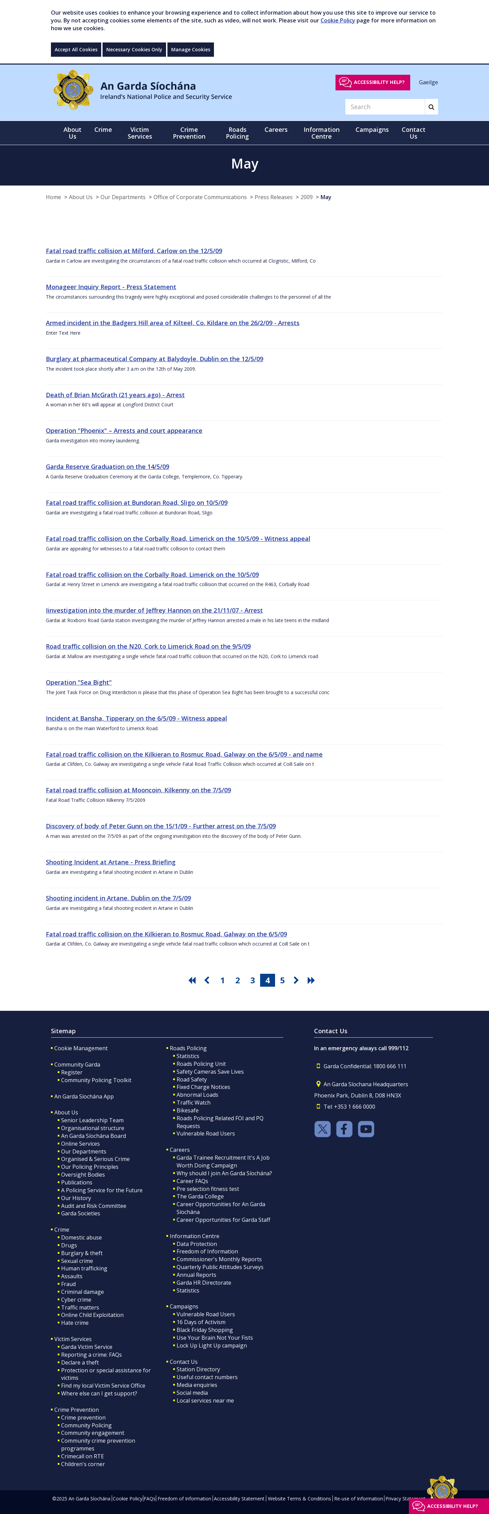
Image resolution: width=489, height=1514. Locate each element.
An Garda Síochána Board (93, 1136)
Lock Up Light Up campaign (212, 1345)
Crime (61, 1229)
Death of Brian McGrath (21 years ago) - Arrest (115, 395)
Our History (76, 1198)
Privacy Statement (405, 1498)
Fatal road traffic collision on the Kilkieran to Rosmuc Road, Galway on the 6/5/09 (166, 934)
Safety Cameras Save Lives (210, 1071)
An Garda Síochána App (84, 1096)
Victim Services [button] (140, 132)
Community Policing (86, 1425)
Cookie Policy (338, 20)
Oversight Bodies (83, 1174)
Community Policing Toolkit (96, 1080)
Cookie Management (81, 1048)
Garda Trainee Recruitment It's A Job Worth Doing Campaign (223, 1161)
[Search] (385, 107)
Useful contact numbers (207, 1377)
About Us (81, 197)
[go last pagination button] (312, 980)
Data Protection (197, 1244)
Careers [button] (276, 129)
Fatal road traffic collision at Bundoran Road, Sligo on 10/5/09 (137, 502)
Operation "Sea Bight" (79, 682)
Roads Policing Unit (201, 1064)
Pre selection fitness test (208, 1189)
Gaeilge (428, 82)
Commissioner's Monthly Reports (219, 1259)
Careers (180, 1150)
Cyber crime (76, 1299)
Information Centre (194, 1236)
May (326, 197)
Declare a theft (80, 1362)
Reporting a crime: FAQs (91, 1354)
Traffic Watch (194, 1102)
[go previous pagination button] (207, 980)
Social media (192, 1392)
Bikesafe (188, 1110)
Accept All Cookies (76, 49)
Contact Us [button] (413, 132)
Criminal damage (82, 1292)
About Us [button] (73, 132)
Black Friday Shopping (205, 1330)
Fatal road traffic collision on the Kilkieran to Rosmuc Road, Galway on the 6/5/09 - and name (184, 754)
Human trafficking (84, 1268)
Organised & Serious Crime (95, 1159)
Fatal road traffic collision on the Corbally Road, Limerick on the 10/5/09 (152, 574)
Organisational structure (92, 1128)
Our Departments (123, 197)
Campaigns (184, 1306)
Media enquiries (197, 1385)
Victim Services (73, 1339)
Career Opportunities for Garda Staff (223, 1219)
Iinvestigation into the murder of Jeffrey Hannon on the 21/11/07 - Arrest (154, 610)
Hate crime (75, 1322)
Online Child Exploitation (92, 1315)
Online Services (80, 1143)
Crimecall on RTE (82, 1456)
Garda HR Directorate (204, 1282)
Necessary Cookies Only (134, 49)
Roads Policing (188, 1048)
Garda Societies (80, 1213)
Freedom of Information (207, 1251)
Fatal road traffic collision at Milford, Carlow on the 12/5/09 (134, 251)
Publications (76, 1182)
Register (72, 1072)
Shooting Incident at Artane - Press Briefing (111, 862)
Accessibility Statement (239, 1498)
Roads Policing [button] (237, 132)
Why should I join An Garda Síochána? (224, 1173)
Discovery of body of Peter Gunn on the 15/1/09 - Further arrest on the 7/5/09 (161, 826)
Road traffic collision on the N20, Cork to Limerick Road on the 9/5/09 (148, 646)
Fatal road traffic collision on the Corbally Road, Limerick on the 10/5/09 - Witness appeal (178, 538)
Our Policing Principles (90, 1166)
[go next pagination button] (297, 980)
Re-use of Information (358, 1498)
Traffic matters (80, 1307)
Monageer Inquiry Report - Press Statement (111, 287)
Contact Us (184, 1362)
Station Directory (198, 1369)
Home (53, 197)
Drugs (69, 1245)
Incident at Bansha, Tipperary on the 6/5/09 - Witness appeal (136, 718)
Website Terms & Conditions (299, 1498)
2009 (307, 197)
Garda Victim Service (86, 1347)
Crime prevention (83, 1417)
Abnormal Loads (197, 1094)
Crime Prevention (76, 1409)
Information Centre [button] (322, 132)
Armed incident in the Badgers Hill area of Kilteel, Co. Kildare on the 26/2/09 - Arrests (173, 323)
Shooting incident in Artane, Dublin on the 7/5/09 (118, 898)
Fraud (68, 1284)
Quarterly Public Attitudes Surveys (220, 1267)
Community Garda (77, 1064)
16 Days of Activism (201, 1322)
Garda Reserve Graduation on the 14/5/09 (107, 466)
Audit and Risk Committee (93, 1206)
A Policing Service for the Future (102, 1190)
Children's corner (83, 1464)
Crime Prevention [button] (189, 132)
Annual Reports (196, 1275)
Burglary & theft (82, 1253)
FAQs (150, 1498)
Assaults (72, 1276)
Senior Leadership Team (92, 1120)
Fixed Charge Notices (203, 1087)
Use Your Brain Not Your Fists (215, 1337)
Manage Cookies (190, 49)
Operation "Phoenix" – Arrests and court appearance (124, 430)
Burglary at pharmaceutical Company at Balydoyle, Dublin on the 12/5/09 (154, 359)
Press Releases (274, 197)
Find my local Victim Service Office (103, 1385)
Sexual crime (77, 1261)
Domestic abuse (81, 1237)
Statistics (188, 1056)
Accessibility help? (379, 82)
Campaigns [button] (372, 129)
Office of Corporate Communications (200, 197)
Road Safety (192, 1079)
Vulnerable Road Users (206, 1133)
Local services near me (205, 1400)
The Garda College (200, 1196)
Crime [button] (103, 129)
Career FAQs (192, 1181)
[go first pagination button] (192, 980)
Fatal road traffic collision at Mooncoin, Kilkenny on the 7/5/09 (138, 790)
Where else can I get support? (99, 1393)
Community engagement (92, 1433)
